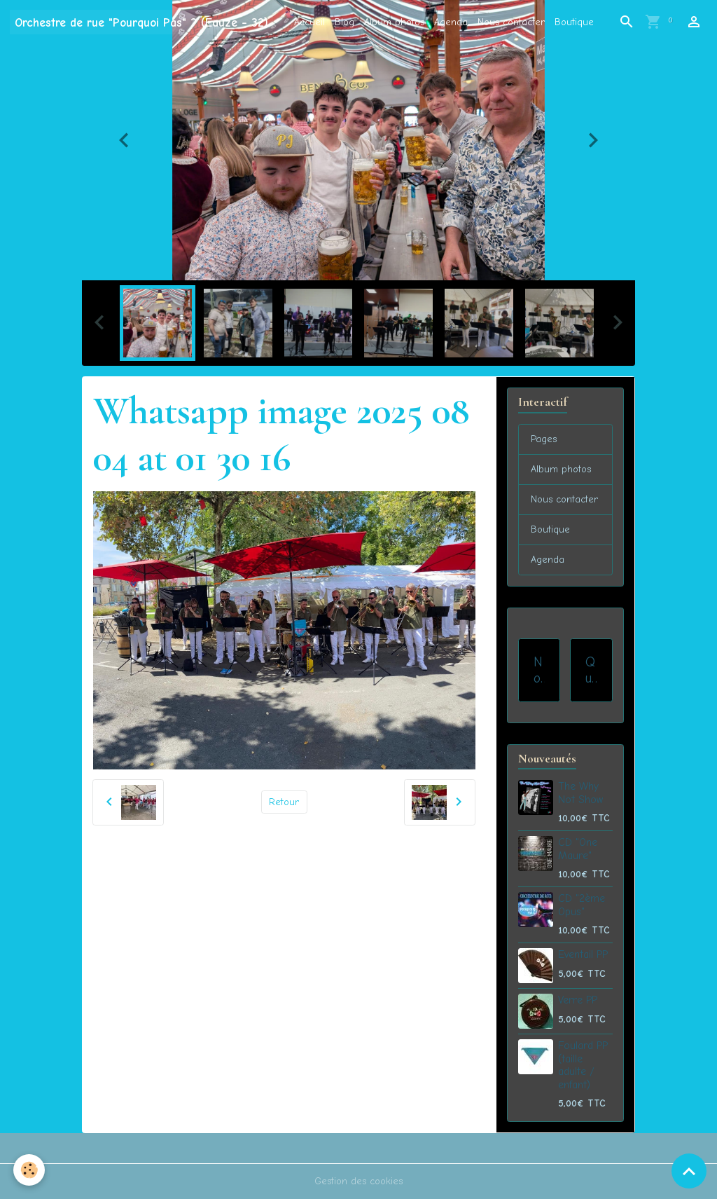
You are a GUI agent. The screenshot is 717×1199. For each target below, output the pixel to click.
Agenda (451, 22)
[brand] (141, 22)
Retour (284, 802)
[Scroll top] (688, 1170)
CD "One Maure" (577, 848)
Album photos (394, 22)
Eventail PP (583, 954)
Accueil (309, 22)
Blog (344, 22)
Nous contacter (511, 22)
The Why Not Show (580, 792)
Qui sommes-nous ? (591, 670)
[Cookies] (30, 1170)
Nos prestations (539, 670)
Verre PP (577, 1000)
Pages (544, 439)
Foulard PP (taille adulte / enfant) (583, 1064)
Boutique (574, 22)
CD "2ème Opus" (581, 904)
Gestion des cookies (358, 1181)
